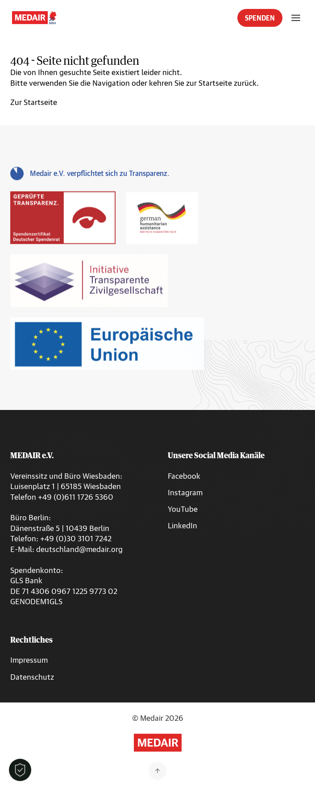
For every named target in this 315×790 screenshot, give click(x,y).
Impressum (29, 660)
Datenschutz (32, 676)
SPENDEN (260, 18)
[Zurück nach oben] (157, 771)
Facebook (184, 476)
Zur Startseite (33, 102)
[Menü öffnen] (296, 18)
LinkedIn (182, 525)
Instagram (185, 492)
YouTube (183, 509)
